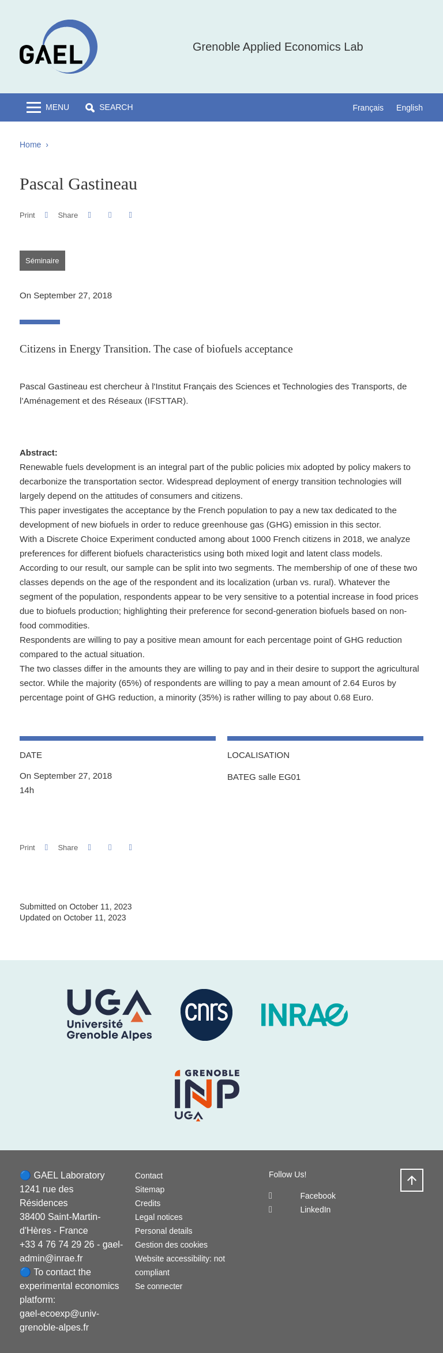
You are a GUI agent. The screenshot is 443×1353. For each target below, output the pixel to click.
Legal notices (159, 1217)
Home (30, 144)
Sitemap (149, 1189)
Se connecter (159, 1286)
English (409, 107)
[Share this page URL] (131, 215)
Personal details (164, 1230)
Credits (147, 1203)
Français (368, 107)
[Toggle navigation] (48, 107)
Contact (149, 1175)
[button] (109, 107)
